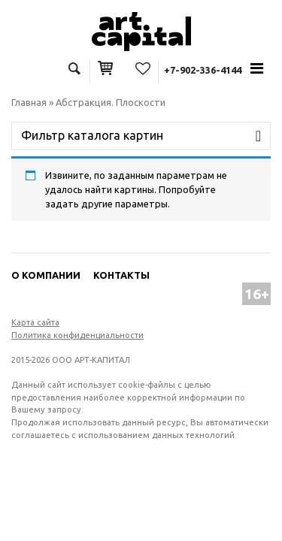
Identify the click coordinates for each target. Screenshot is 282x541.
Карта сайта (35, 322)
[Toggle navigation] (257, 68)
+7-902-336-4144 (202, 70)
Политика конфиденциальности (77, 335)
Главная (29, 102)
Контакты (121, 275)
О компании (45, 275)
